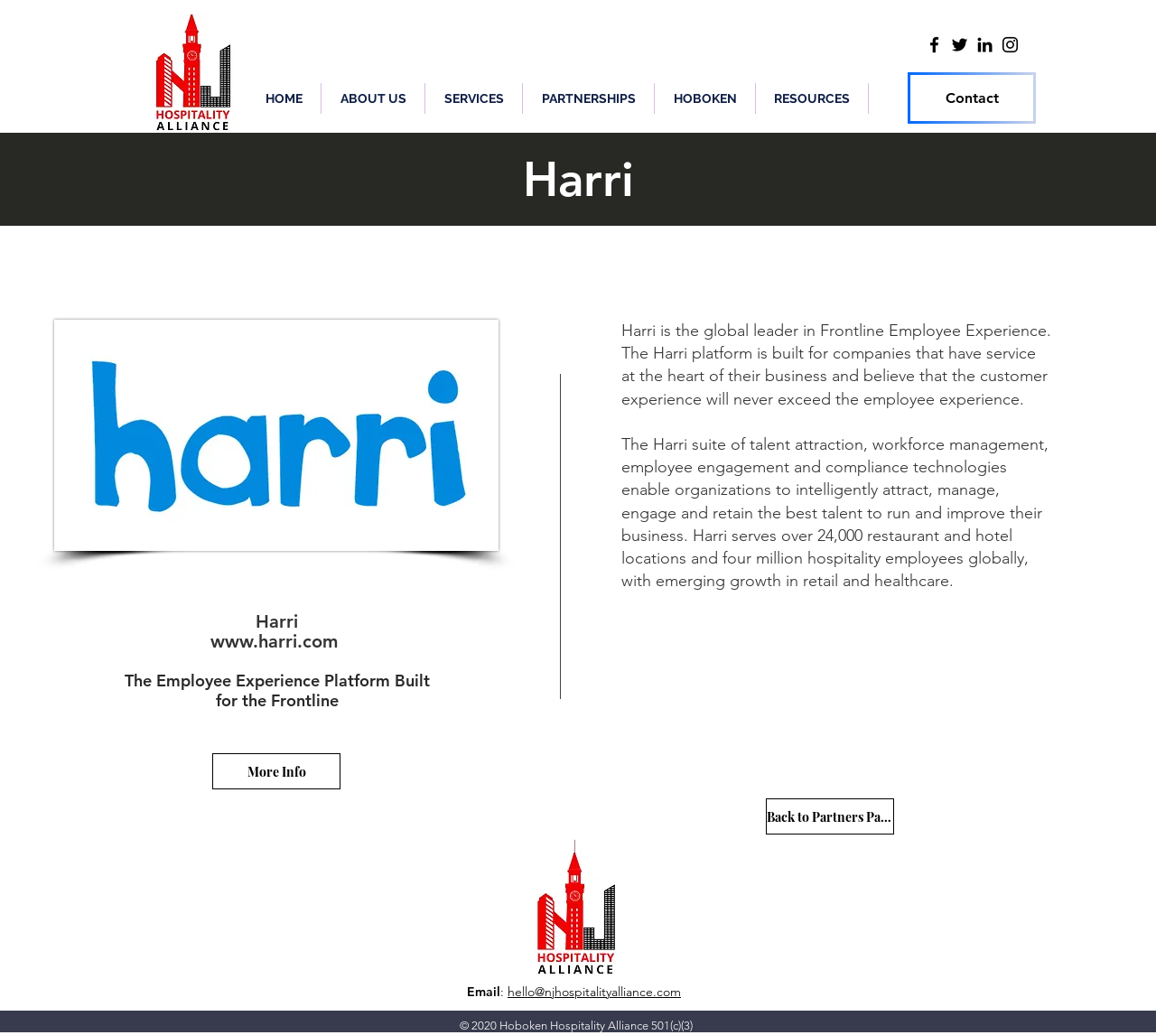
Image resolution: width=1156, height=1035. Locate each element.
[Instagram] (1010, 44)
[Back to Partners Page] (830, 816)
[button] (588, 98)
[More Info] (276, 771)
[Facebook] (934, 44)
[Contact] (972, 98)
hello (521, 992)
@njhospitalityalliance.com (608, 992)
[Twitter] (959, 44)
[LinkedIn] (984, 44)
